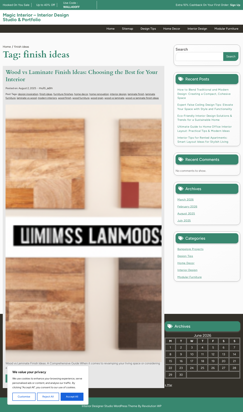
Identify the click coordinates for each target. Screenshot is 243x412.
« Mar (168, 385)
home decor (81, 94)
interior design (118, 94)
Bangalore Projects (190, 249)
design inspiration (28, 94)
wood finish (64, 98)
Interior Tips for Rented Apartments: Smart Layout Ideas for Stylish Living (202, 140)
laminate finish (136, 94)
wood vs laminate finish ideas (142, 98)
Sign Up (235, 5)
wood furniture (81, 98)
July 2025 (184, 220)
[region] (47, 385)
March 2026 (185, 199)
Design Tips (148, 28)
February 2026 (187, 206)
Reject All (48, 396)
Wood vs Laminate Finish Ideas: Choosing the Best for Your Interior (82, 75)
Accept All (72, 396)
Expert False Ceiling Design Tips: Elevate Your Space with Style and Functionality (205, 107)
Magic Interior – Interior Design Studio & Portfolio (36, 17)
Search (182, 49)
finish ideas (45, 94)
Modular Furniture (226, 28)
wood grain (97, 98)
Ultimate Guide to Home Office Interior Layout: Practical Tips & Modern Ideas (204, 129)
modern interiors (47, 98)
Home (110, 28)
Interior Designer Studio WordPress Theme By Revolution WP (121, 406)
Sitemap (127, 28)
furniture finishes (63, 94)
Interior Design (197, 28)
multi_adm (46, 88)
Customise (24, 396)
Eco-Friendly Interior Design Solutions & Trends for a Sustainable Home (204, 118)
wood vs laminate (114, 98)
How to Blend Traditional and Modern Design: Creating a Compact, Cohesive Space (204, 94)
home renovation (99, 94)
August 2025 (186, 213)
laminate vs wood (27, 98)
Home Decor (171, 28)
